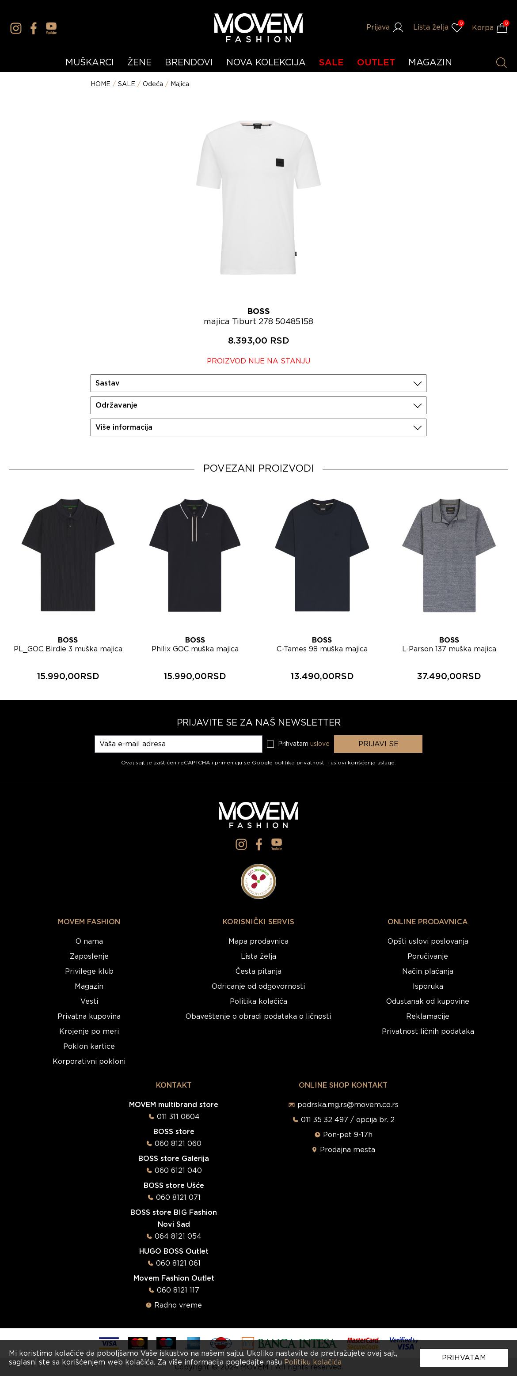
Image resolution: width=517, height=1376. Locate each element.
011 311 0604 (178, 1116)
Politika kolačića (258, 1001)
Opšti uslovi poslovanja (428, 941)
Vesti (89, 1001)
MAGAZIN (430, 62)
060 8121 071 (178, 1197)
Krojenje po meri (89, 1031)
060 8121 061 (178, 1263)
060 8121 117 (178, 1290)
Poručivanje (427, 956)
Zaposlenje (89, 956)
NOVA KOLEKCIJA (266, 62)
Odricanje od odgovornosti (258, 986)
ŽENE (139, 62)
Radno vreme (178, 1305)
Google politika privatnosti (289, 762)
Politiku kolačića (313, 1362)
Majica (180, 84)
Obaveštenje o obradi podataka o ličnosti (258, 1016)
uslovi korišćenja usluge (363, 762)
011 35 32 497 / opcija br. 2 (348, 1119)
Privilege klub (89, 971)
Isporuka (428, 986)
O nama (89, 941)
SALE (331, 62)
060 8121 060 (178, 1143)
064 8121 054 (178, 1236)
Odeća (153, 84)
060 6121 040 (178, 1170)
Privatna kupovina (89, 1016)
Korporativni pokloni (89, 1061)
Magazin (89, 986)
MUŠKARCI (89, 62)
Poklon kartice (89, 1046)
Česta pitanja (258, 971)
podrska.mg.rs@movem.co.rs (348, 1104)
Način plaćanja (427, 971)
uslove (320, 744)
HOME (100, 84)
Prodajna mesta (347, 1149)
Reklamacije (427, 1016)
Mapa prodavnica (258, 941)
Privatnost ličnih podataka (428, 1031)
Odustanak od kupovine (427, 1001)
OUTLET (376, 62)
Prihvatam (464, 1357)
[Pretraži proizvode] (501, 62)
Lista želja (258, 956)
